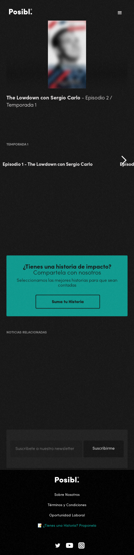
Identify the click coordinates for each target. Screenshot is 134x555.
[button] (120, 13)
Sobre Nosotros (67, 494)
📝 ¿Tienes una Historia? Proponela (67, 525)
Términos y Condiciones (67, 504)
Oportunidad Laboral (67, 514)
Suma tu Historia (68, 303)
